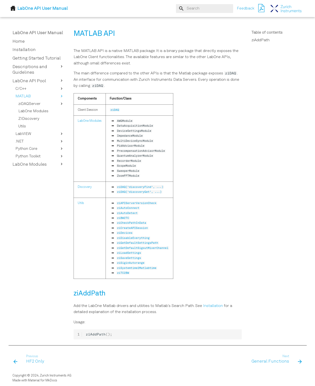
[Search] (204, 8)
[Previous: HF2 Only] (30, 359)
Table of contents (266, 33)
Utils (81, 203)
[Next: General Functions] (274, 359)
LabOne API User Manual (37, 33)
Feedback (245, 8)
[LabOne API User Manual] (286, 8)
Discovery (85, 187)
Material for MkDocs (42, 380)
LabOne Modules (90, 120)
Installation (213, 306)
